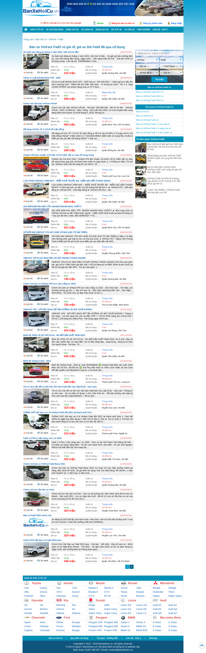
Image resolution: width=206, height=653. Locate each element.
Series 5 (125, 626)
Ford (67, 617)
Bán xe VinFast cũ (144, 116)
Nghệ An (123, 433)
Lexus (132, 600)
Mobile (100, 23)
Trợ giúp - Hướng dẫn (107, 638)
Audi (163, 600)
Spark (27, 622)
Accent (28, 609)
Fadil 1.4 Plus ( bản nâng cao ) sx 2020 (42, 438)
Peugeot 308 (111, 622)
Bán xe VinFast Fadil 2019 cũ (150, 100)
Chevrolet (38, 617)
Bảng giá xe (72, 29)
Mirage (156, 587)
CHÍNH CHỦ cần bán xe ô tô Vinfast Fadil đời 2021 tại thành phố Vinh (57, 412)
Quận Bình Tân (109, 124)
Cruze (27, 626)
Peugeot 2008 (95, 630)
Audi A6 (157, 609)
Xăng (66, 70)
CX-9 (91, 595)
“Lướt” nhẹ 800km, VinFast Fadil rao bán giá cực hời (163, 191)
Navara (140, 591)
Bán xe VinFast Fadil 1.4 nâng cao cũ (153, 128)
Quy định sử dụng (79, 638)
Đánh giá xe (102, 29)
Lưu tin (29, 72)
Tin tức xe (116, 29)
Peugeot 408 (95, 626)
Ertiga (92, 605)
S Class (157, 630)
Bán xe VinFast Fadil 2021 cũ (150, 92)
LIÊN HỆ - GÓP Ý (160, 29)
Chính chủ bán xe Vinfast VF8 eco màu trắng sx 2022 (49, 284)
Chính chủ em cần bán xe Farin (38, 489)
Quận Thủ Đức (109, 561)
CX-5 (107, 591)
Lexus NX (126, 605)
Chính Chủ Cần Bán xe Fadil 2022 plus (42, 540)
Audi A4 (172, 605)
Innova (43, 591)
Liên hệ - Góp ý (133, 638)
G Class (172, 630)
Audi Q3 (172, 609)
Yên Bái (122, 535)
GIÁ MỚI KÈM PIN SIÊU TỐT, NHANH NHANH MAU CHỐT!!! (52, 206)
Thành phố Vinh (110, 433)
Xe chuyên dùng (54, 29)
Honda (68, 583)
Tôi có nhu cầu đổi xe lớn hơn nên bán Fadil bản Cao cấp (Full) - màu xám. (60, 386)
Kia (66, 600)
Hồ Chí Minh (124, 124)
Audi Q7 (172, 613)
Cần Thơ (126, 253)
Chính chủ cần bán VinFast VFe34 (40, 103)
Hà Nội (122, 73)
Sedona (76, 613)
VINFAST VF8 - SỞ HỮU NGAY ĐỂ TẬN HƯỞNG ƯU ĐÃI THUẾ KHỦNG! (57, 309)
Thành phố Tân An (111, 382)
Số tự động (69, 66)
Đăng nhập (176, 23)
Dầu (66, 173)
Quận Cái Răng (109, 330)
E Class (157, 626)
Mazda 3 (108, 587)
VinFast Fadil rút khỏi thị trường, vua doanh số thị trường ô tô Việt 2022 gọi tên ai (163, 181)
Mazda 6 (93, 591)
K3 (73, 609)
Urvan (124, 595)
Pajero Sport (175, 595)
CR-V (59, 591)
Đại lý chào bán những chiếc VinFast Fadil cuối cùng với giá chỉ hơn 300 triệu (164, 169)
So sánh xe (87, 29)
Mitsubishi (167, 583)
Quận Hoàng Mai (110, 73)
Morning (60, 605)
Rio (74, 605)
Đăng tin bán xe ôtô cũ (123, 23)
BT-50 (107, 595)
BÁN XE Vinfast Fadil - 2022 (37, 361)
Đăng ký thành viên (152, 23)
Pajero (156, 595)
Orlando (44, 626)
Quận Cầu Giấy (109, 99)
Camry (43, 587)
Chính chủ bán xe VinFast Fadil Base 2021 (44, 464)
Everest (60, 630)
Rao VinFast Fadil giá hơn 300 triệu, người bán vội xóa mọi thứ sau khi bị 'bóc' (165, 147)
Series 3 (140, 622)
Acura (75, 595)
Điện (66, 95)
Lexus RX (141, 609)
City (58, 587)
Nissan (132, 583)
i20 (41, 605)
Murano (140, 595)
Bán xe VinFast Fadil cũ (147, 120)
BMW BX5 (141, 630)
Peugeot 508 (111, 626)
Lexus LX (141, 613)
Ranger (76, 630)
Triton (171, 591)
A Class (157, 622)
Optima (60, 613)
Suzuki (100, 600)
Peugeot (101, 617)
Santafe (44, 613)
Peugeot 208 (95, 622)
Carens (60, 609)
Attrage (172, 587)
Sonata (28, 613)
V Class (172, 626)
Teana (124, 591)
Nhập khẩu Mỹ (108, 92)
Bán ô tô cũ (37, 29)
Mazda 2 (93, 587)
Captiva (28, 630)
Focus (59, 626)
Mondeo (76, 626)
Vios (26, 587)
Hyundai (37, 600)
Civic (74, 587)
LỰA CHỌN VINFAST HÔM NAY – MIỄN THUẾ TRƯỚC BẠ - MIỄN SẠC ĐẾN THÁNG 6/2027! (67, 181)
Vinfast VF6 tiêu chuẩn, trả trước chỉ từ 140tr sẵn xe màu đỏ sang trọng (58, 155)
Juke (138, 587)
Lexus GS (141, 605)
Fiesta (59, 622)
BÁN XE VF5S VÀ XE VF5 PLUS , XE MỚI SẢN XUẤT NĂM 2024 (54, 335)
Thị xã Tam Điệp (110, 305)
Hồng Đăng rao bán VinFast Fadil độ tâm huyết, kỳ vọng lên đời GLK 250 (164, 158)
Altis (26, 591)
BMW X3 (141, 626)
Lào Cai (125, 176)
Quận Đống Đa (109, 150)
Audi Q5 (157, 613)
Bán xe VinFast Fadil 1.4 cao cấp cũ (153, 124)
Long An (125, 382)
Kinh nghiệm (143, 29)
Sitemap (153, 638)
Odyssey (61, 595)
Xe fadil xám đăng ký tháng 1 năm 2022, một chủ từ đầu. (51, 52)
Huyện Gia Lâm (109, 408)
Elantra (44, 609)
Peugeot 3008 (110, 630)
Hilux (42, 595)
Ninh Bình (124, 305)
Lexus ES (126, 613)
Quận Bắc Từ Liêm (111, 459)
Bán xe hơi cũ (142, 111)
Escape (76, 622)
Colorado (45, 630)
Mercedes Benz (170, 617)
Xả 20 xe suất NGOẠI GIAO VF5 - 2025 (42, 78)
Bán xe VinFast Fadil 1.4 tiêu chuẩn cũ (154, 132)
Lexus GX (126, 609)
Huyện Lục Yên (109, 535)
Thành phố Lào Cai (111, 176)
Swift (106, 605)
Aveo (42, 622)
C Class (172, 622)
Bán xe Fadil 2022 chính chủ (37, 515)
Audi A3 (157, 605)
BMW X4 (125, 630)
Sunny (124, 587)
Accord (76, 591)
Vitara (92, 609)
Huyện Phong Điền (111, 253)
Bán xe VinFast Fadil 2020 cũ (150, 96)
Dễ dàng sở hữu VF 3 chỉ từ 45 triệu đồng (43, 129)
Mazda (100, 583)
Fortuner (28, 595)
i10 (26, 605)
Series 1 (125, 622)
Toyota (36, 583)
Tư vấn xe (129, 29)
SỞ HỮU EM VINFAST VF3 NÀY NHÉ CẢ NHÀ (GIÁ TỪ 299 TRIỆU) (55, 232)
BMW (131, 617)
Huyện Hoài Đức (110, 510)
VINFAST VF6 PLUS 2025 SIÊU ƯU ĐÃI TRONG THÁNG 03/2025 (54, 258)
